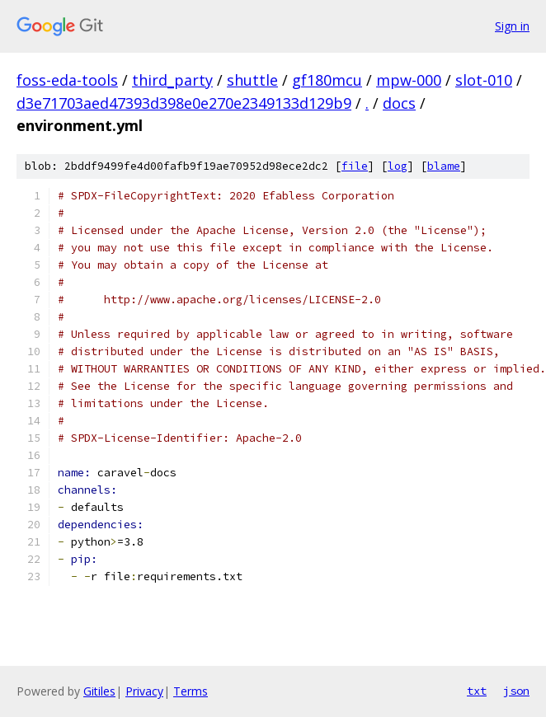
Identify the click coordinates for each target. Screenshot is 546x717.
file (354, 166)
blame (443, 166)
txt (477, 690)
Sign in (512, 26)
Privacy (144, 691)
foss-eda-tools (67, 80)
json (516, 690)
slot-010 (483, 80)
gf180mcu (327, 80)
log (397, 166)
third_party (172, 80)
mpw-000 (408, 80)
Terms (190, 691)
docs (399, 103)
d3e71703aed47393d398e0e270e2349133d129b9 (183, 103)
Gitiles (99, 691)
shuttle (252, 80)
